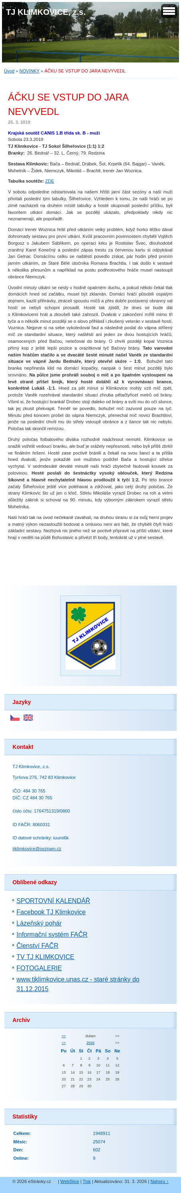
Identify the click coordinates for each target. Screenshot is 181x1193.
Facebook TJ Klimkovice (51, 912)
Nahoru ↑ (160, 1181)
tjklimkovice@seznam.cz (36, 848)
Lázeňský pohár (39, 923)
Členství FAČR (37, 945)
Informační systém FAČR (52, 934)
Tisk (87, 1181)
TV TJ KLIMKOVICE (45, 957)
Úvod (9, 70)
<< (64, 1036)
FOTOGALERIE (39, 968)
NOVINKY (30, 70)
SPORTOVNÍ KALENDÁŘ (53, 900)
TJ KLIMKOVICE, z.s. (46, 12)
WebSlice (69, 1181)
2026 (91, 1043)
